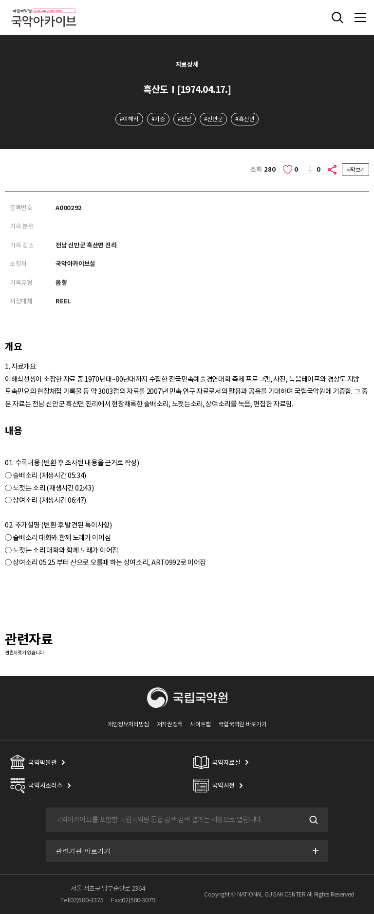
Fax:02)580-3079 (133, 900)
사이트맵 (200, 724)
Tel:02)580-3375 (81, 900)
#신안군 (213, 119)
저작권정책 (170, 724)
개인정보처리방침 (129, 724)
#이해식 (129, 119)
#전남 (184, 119)
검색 (312, 820)
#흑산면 (244, 119)
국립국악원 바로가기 (242, 724)
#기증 (158, 119)
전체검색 (337, 17)
